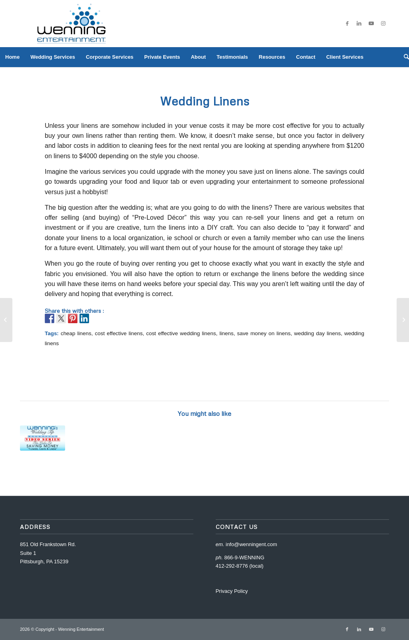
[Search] (404, 57)
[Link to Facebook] (347, 24)
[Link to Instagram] (383, 24)
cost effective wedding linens (181, 333)
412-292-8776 (232, 566)
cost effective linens (119, 333)
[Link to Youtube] (371, 24)
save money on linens (263, 333)
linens (227, 333)
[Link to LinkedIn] (359, 24)
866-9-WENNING (244, 557)
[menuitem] (12, 57)
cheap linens (76, 333)
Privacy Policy (232, 591)
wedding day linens (317, 333)
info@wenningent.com (251, 544)
